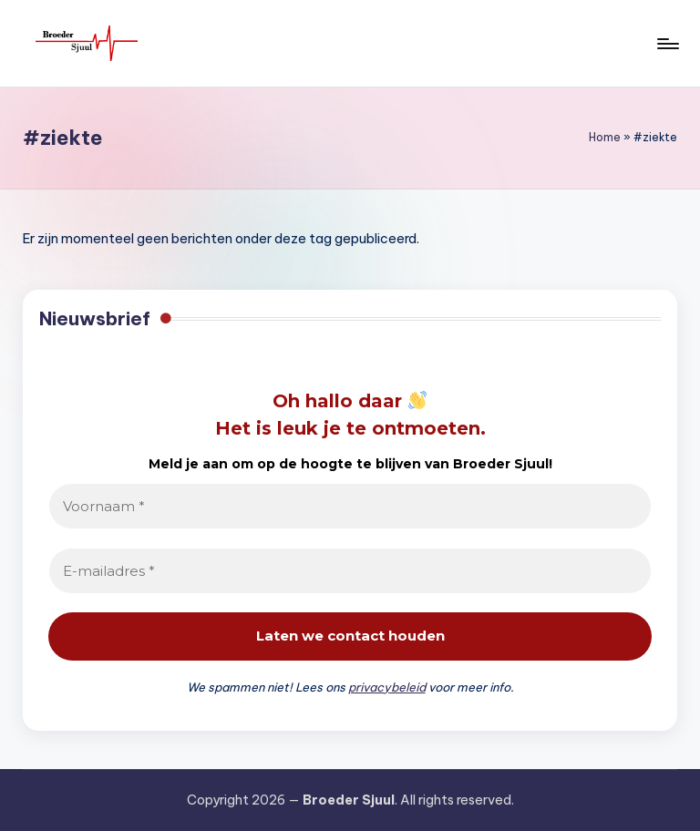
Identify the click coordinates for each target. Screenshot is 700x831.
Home (605, 137)
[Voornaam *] (349, 506)
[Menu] (666, 43)
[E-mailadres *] (349, 571)
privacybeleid (387, 687)
